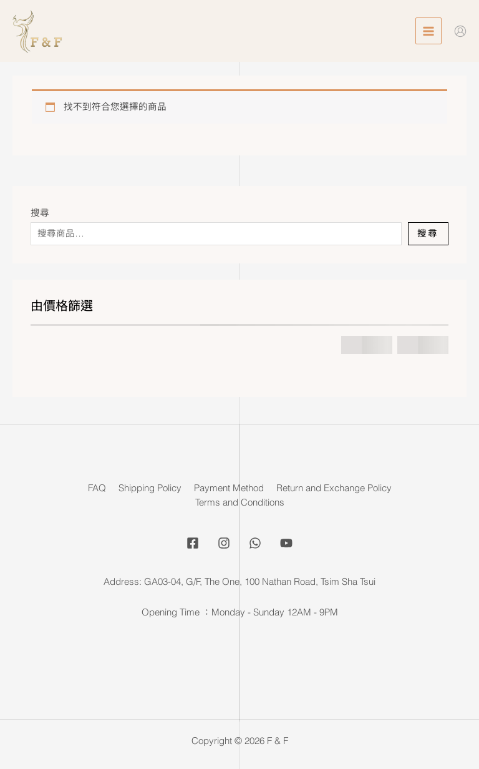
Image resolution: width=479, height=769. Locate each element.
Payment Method (229, 488)
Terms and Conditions (239, 502)
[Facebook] (192, 543)
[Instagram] (224, 543)
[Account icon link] (460, 31)
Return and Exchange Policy (334, 488)
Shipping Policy (150, 488)
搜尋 (40, 212)
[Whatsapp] (255, 543)
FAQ (97, 488)
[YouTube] (286, 543)
